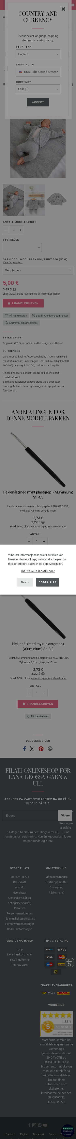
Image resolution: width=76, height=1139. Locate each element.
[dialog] (38, 569)
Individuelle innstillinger (38, 570)
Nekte (25, 582)
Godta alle (48, 582)
